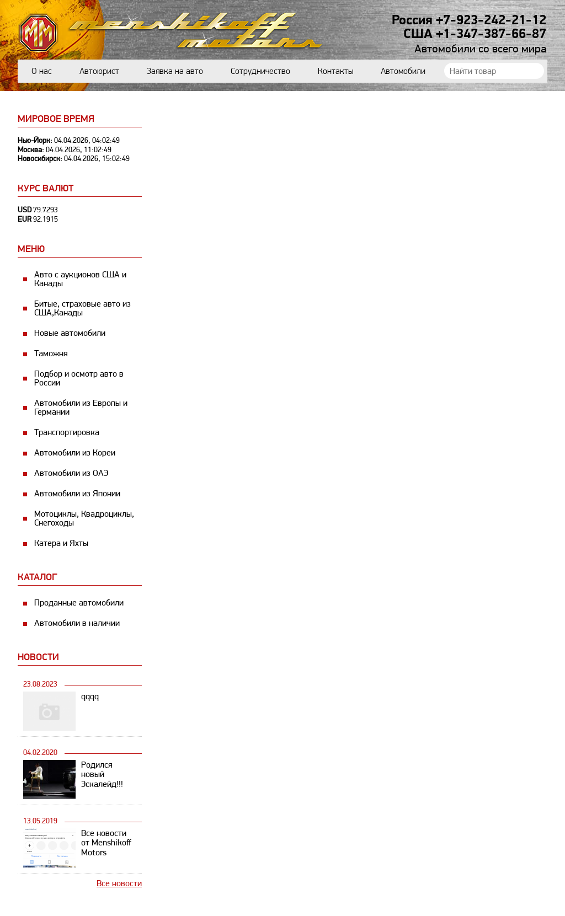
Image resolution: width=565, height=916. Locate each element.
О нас (41, 71)
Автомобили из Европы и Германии (80, 407)
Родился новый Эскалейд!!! (102, 774)
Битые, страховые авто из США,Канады (82, 308)
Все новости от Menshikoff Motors (106, 843)
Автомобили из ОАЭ (71, 473)
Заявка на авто (175, 71)
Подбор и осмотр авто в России (79, 378)
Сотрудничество (260, 71)
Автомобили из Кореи (74, 452)
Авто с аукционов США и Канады (80, 278)
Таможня (51, 353)
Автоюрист (99, 71)
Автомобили (403, 71)
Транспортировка (66, 432)
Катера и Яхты (61, 543)
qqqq (90, 696)
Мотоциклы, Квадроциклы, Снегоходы (84, 518)
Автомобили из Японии (77, 493)
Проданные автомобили (79, 602)
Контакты (335, 71)
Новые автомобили (69, 333)
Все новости (119, 883)
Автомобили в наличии (77, 623)
